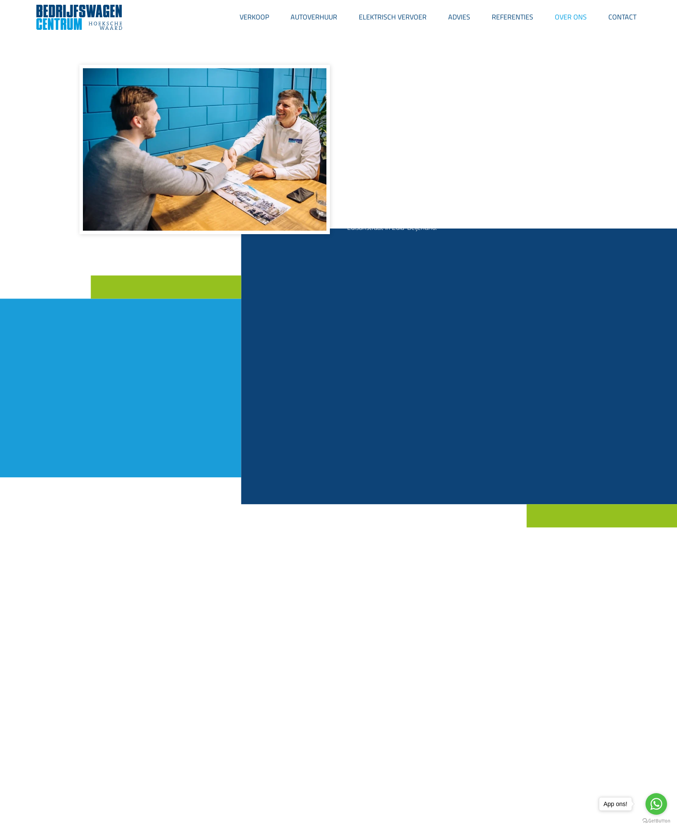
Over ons (571, 17)
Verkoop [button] (254, 17)
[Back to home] (79, 17)
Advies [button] (459, 17)
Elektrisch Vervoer (393, 17)
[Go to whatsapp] (656, 804)
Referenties (512, 17)
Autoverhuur (314, 17)
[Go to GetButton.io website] (656, 820)
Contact (622, 17)
